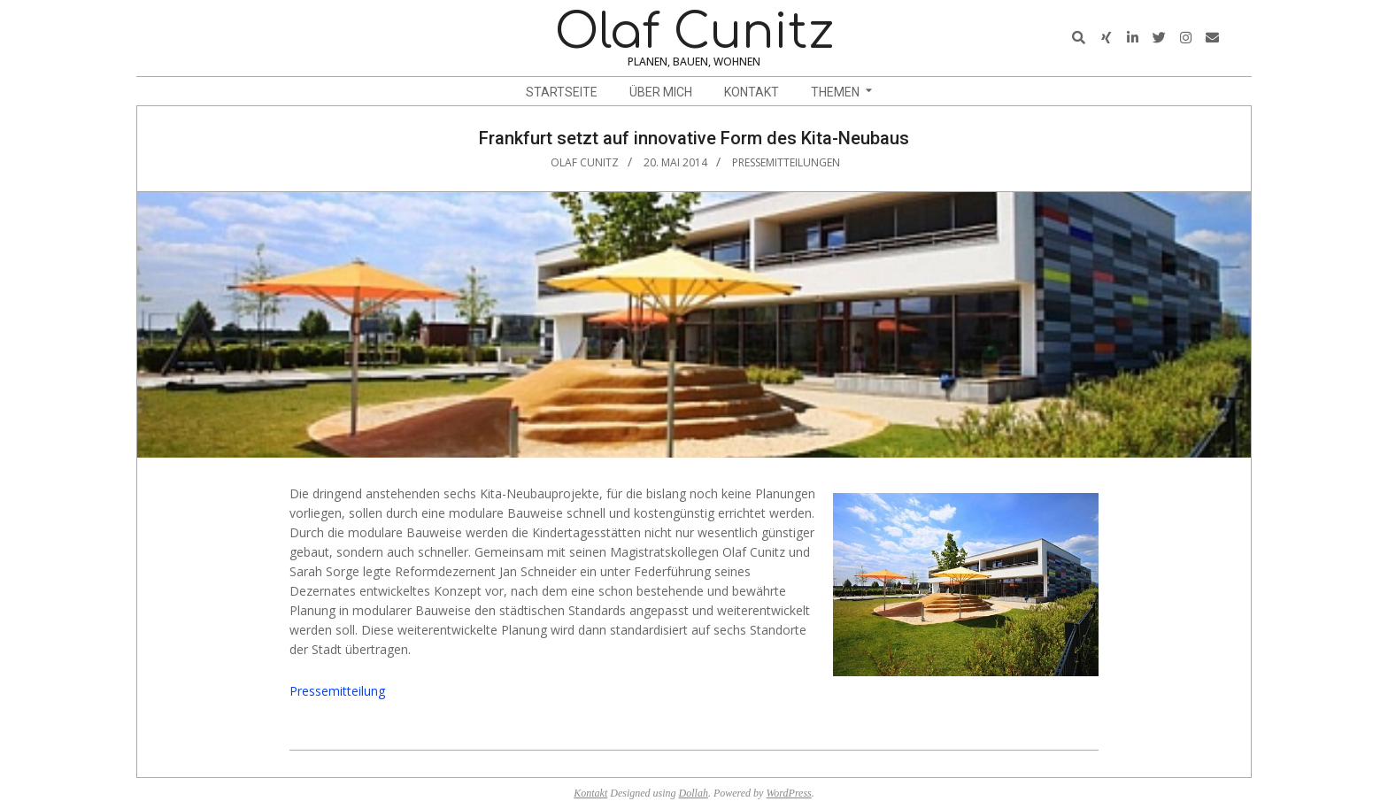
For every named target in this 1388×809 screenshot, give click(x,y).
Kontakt (590, 793)
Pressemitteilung (337, 690)
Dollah (693, 793)
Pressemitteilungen (786, 162)
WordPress (788, 793)
